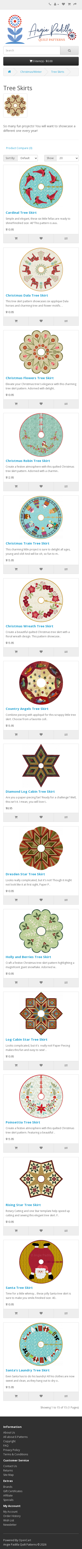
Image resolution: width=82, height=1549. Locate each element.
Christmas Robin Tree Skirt (28, 460)
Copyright (9, 1441)
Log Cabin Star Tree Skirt (26, 1039)
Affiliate (8, 1495)
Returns (8, 1470)
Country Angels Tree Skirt (27, 708)
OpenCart (25, 1540)
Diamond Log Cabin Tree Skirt (30, 791)
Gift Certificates (12, 1491)
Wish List (8, 1520)
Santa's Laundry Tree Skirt (28, 1370)
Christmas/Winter (31, 72)
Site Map (8, 1475)
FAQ (6, 1445)
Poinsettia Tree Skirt (23, 1122)
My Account (10, 1511)
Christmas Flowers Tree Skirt (30, 378)
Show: (50, 158)
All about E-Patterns (15, 1437)
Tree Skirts (57, 72)
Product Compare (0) (19, 148)
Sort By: (10, 158)
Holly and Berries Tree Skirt (28, 957)
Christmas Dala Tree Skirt (27, 295)
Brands (7, 1487)
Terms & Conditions (15, 1454)
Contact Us (10, 1466)
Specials (8, 1500)
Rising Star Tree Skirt (23, 1205)
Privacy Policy (11, 1450)
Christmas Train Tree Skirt (27, 543)
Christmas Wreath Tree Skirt (29, 626)
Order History (12, 1516)
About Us (9, 1432)
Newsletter (10, 1525)
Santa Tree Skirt (19, 1287)
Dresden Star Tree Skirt (25, 874)
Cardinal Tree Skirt (21, 212)
